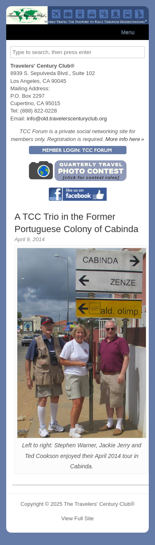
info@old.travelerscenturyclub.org (67, 118)
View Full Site (77, 518)
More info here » (124, 139)
